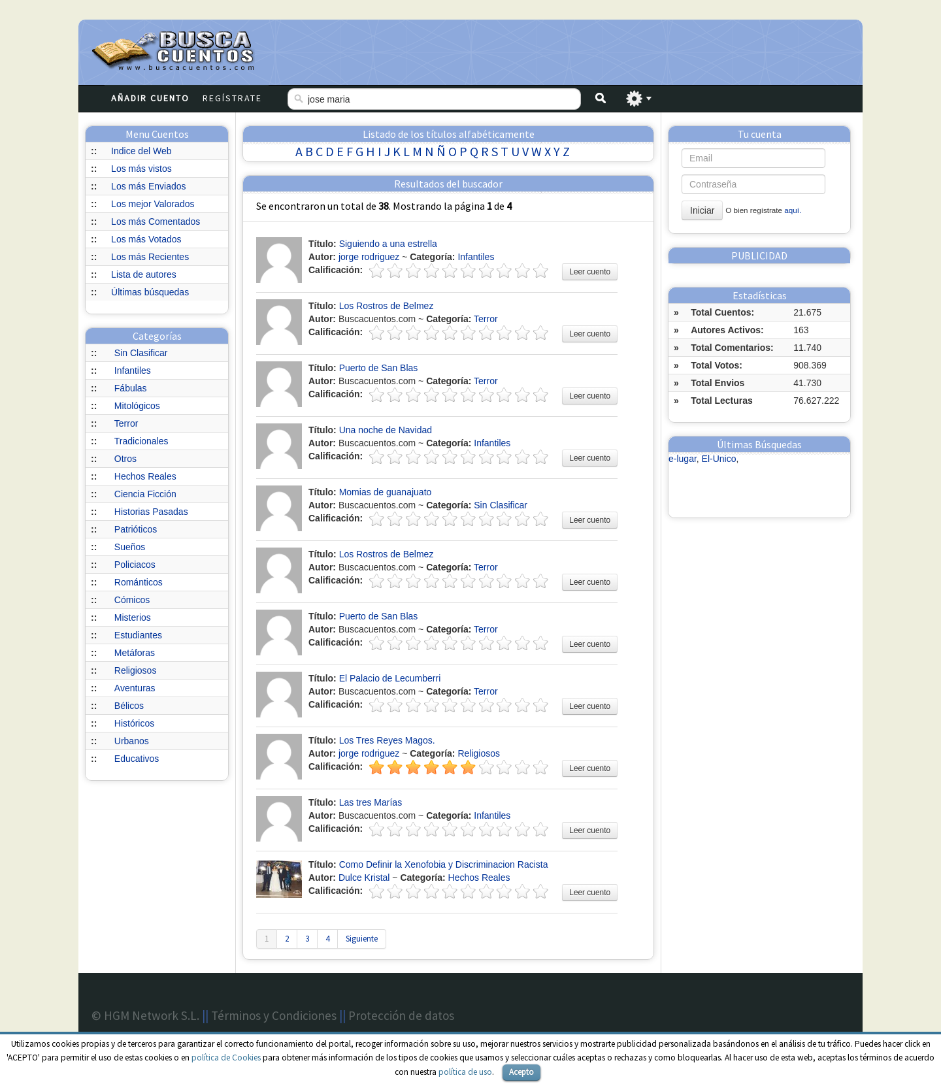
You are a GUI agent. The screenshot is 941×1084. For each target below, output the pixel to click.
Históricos (134, 723)
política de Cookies (226, 1057)
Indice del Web (141, 151)
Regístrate (232, 98)
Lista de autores (143, 274)
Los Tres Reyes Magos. (387, 740)
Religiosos (135, 670)
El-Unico (719, 458)
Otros (125, 458)
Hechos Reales (145, 476)
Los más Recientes (150, 257)
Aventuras (135, 688)
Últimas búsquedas (150, 292)
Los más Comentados (155, 221)
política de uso (465, 1071)
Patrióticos (135, 529)
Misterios (132, 617)
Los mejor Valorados (152, 204)
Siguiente (362, 938)
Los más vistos (141, 168)
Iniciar (702, 210)
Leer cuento (589, 271)
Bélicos (129, 705)
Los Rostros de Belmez (386, 306)
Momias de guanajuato (385, 492)
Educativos (136, 758)
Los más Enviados (148, 186)
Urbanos (131, 741)
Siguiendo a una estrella (388, 243)
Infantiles (132, 370)
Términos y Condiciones (274, 1015)
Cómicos (132, 600)
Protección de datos (401, 1015)
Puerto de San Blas (378, 368)
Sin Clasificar (141, 353)
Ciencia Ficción (145, 494)
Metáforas (134, 653)
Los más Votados (146, 239)
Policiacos (135, 564)
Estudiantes (138, 635)
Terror (126, 423)
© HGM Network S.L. (145, 1015)
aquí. (792, 210)
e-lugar (683, 458)
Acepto (521, 1071)
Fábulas (130, 388)
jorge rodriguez (368, 257)
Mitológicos (137, 406)
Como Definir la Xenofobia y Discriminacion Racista (443, 864)
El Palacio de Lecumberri (390, 678)
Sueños (129, 547)
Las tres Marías (370, 802)
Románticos (138, 582)
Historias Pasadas (151, 511)
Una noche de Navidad (385, 430)
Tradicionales (141, 441)
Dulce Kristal (364, 877)
